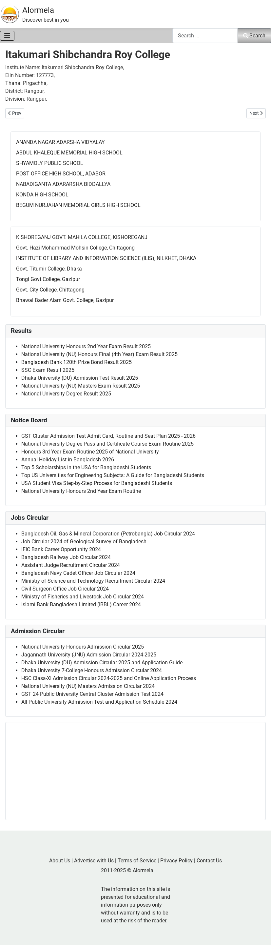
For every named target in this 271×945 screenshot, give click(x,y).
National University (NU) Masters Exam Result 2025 (80, 386)
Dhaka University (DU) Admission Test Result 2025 (79, 378)
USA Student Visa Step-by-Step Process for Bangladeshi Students (96, 483)
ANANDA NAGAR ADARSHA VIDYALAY (60, 142)
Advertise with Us (94, 860)
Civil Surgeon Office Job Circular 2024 (65, 589)
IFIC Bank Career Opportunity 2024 (61, 549)
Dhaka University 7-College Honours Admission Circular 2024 (91, 670)
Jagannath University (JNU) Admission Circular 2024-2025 (88, 655)
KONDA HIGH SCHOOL (42, 194)
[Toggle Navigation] (7, 36)
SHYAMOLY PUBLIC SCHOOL (49, 163)
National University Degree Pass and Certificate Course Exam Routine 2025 (107, 444)
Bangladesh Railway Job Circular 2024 (66, 557)
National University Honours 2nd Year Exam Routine (81, 491)
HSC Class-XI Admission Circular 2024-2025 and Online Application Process (108, 678)
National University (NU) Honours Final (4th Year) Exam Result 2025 (99, 354)
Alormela (38, 10)
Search (254, 35)
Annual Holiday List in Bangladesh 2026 (67, 459)
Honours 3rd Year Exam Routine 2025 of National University (90, 452)
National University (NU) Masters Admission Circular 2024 (88, 686)
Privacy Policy (176, 860)
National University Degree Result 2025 (66, 394)
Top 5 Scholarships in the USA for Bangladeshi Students (86, 467)
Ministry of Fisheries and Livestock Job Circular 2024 (82, 596)
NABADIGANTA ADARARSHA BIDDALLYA (63, 184)
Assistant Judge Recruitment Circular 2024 (70, 565)
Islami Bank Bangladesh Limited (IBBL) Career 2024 (81, 604)
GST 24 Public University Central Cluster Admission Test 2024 (92, 694)
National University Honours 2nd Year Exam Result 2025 (86, 346)
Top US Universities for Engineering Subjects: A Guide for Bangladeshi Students (112, 475)
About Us (59, 860)
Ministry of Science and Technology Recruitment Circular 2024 (93, 581)
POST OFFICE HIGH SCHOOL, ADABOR (61, 174)
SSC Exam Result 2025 (47, 370)
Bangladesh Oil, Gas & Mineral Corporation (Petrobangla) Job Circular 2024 (108, 534)
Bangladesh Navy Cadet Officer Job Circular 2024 (78, 573)
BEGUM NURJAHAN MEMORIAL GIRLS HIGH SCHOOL (78, 205)
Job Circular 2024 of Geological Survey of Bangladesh (83, 541)
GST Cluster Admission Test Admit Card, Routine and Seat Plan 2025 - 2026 (108, 436)
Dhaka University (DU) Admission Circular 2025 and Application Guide (102, 662)
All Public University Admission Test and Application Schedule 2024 (99, 702)
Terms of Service (137, 860)
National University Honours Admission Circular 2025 (82, 647)
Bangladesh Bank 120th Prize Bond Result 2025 (76, 362)
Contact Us (209, 860)
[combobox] (205, 35)
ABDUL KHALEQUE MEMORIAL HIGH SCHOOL (69, 153)
